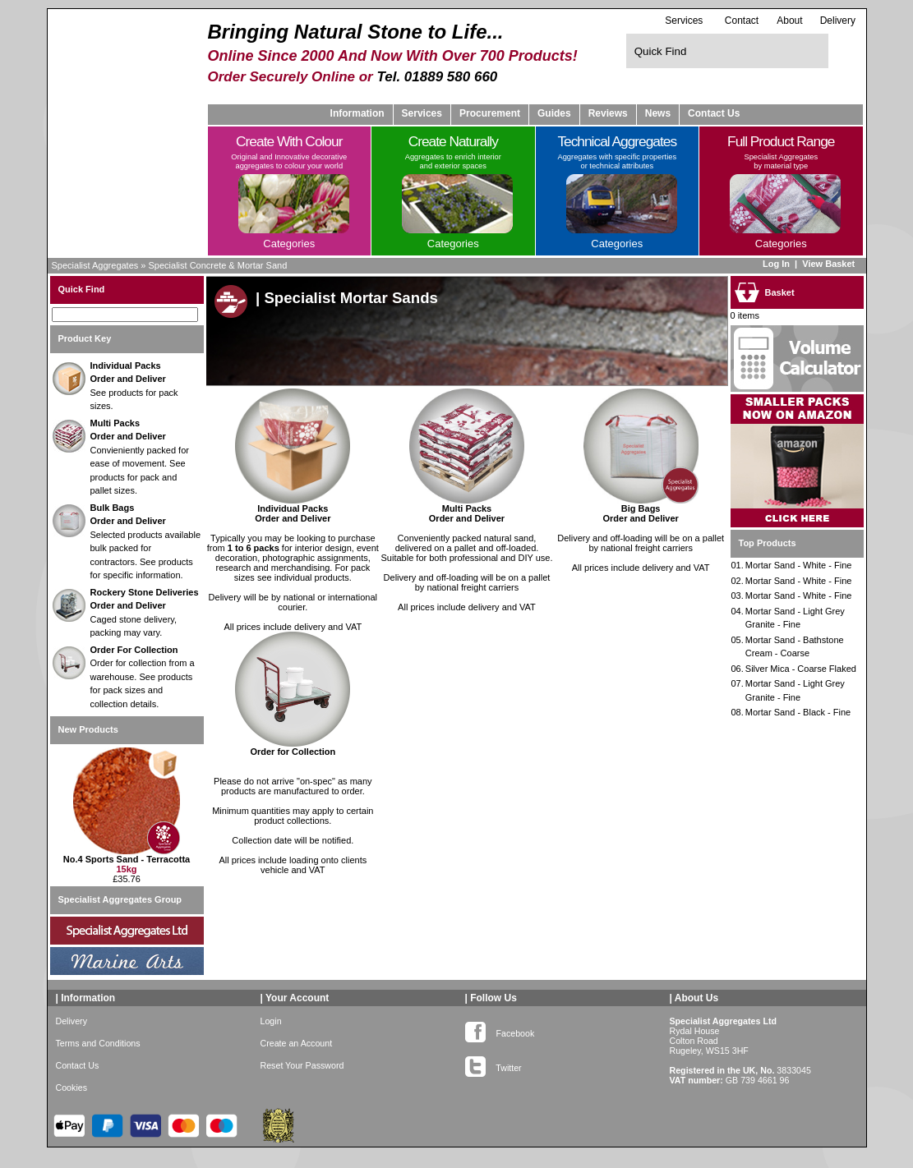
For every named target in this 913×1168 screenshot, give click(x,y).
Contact (742, 20)
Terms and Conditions (98, 1055)
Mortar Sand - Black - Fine (798, 712)
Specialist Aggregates (95, 265)
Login (271, 1033)
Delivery (837, 20)
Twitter (493, 1077)
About (789, 20)
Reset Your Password (302, 1078)
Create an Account (297, 1055)
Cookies (72, 1100)
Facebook (500, 1042)
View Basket (829, 264)
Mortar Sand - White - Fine (798, 565)
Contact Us (714, 113)
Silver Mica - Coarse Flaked (800, 669)
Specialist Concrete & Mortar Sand (218, 265)
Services (684, 20)
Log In (776, 264)
